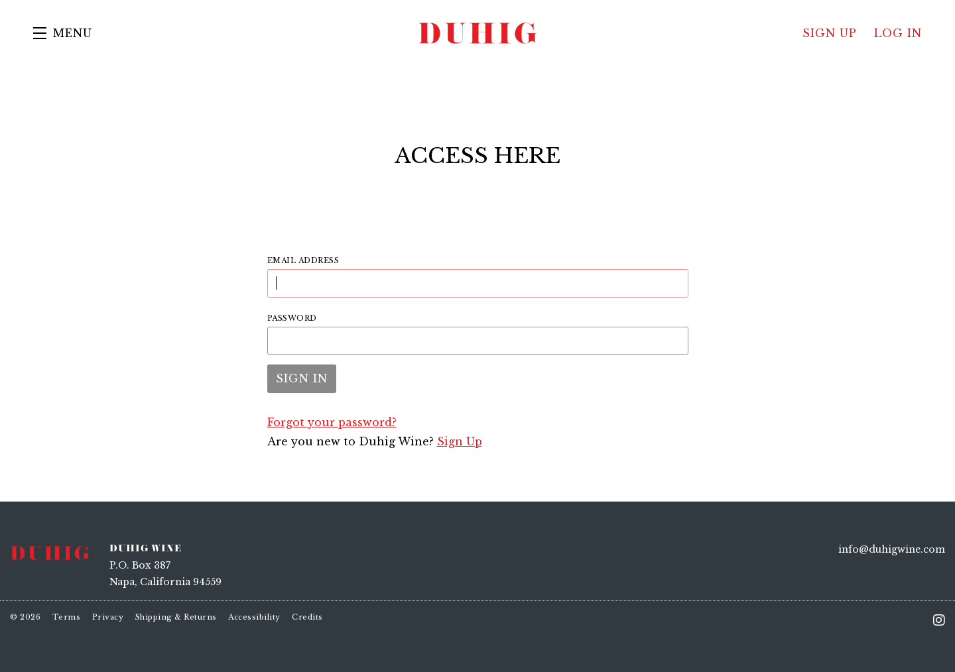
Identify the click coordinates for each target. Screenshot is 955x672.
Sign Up (459, 441)
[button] (62, 33)
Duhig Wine (477, 33)
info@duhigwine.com (891, 549)
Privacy (108, 617)
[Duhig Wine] (50, 552)
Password (292, 318)
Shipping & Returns (176, 617)
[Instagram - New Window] (939, 620)
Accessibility (254, 617)
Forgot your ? (332, 422)
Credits (307, 617)
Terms (66, 617)
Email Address (303, 260)
